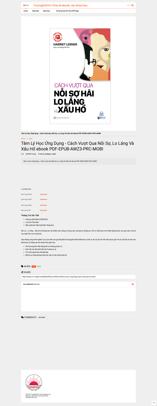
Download (43, 194)
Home (25, 11)
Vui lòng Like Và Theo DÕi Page (66, 11)
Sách (30, 139)
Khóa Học (46, 11)
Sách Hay (35, 11)
